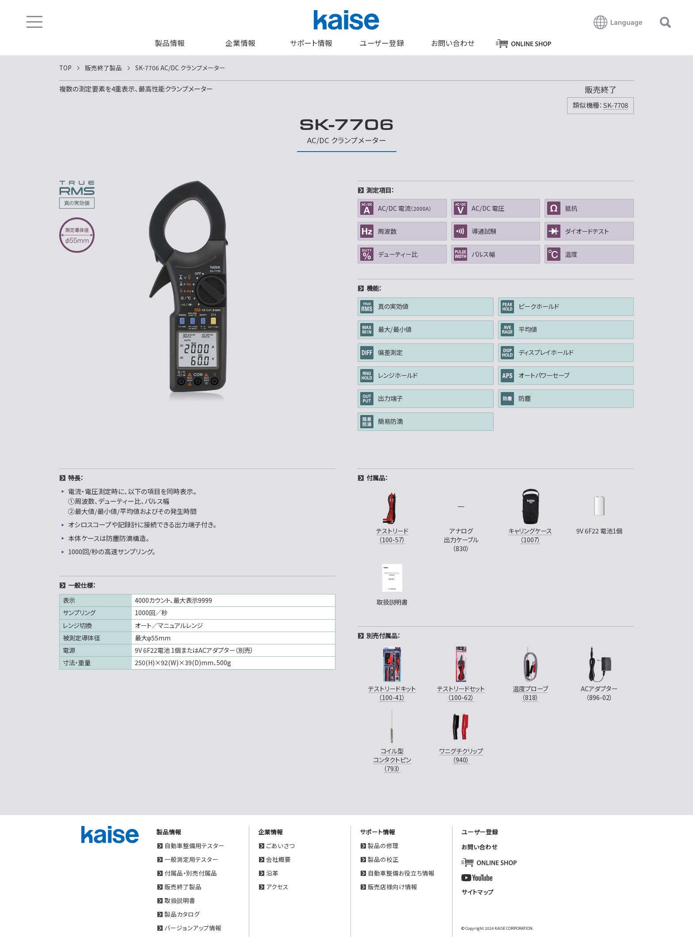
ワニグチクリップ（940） (461, 735)
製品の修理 (383, 845)
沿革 (272, 872)
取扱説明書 (179, 900)
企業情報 (240, 43)
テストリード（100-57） (392, 515)
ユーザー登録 (382, 43)
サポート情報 (311, 43)
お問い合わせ (453, 43)
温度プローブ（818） (530, 673)
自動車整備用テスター (194, 845)
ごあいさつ (280, 845)
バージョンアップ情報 (192, 927)
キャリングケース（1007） (530, 515)
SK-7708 (615, 105)
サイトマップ (477, 891)
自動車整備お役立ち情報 (401, 872)
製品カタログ (182, 914)
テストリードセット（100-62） (461, 673)
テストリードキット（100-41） (392, 673)
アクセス (277, 886)
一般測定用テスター (191, 859)
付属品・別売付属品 (190, 872)
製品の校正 (383, 859)
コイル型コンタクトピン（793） (392, 740)
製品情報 (170, 43)
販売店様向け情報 (392, 886)
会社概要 (278, 859)
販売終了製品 (183, 886)
